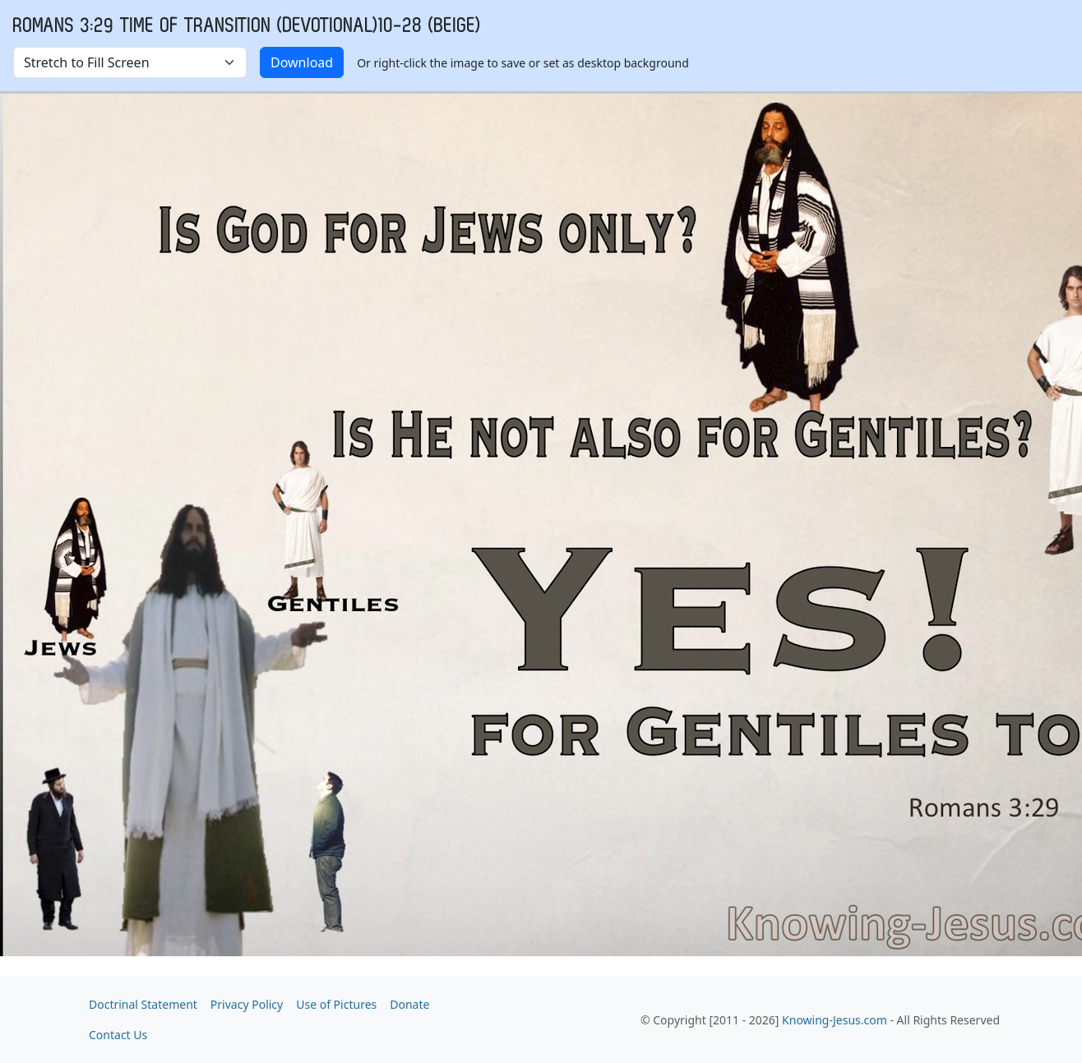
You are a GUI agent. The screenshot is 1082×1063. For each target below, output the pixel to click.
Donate (409, 1004)
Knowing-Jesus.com (834, 1020)
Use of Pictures (336, 1004)
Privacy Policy (246, 1004)
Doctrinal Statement (143, 1004)
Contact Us (118, 1034)
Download (301, 62)
